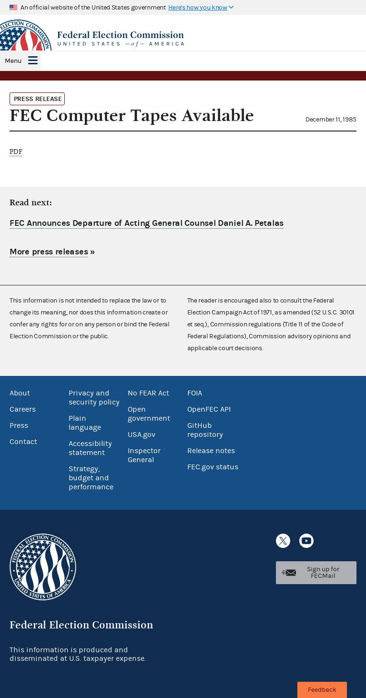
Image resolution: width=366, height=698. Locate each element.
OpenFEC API (209, 409)
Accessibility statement (90, 448)
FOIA (194, 393)
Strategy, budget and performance (91, 478)
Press (19, 425)
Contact (23, 441)
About (20, 393)
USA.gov (141, 434)
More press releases (49, 252)
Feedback (322, 690)
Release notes (211, 450)
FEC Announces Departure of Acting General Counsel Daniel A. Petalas (147, 223)
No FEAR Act (148, 393)
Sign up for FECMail (323, 573)
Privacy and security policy (94, 397)
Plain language (85, 423)
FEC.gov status (212, 467)
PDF (16, 152)
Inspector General (144, 455)
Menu (13, 61)
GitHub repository (205, 430)
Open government (149, 414)
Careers (23, 409)
